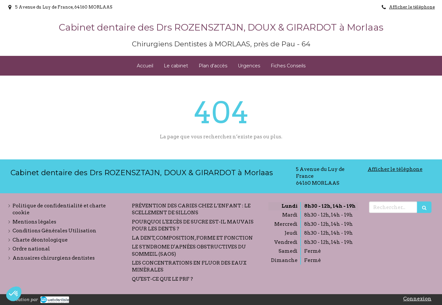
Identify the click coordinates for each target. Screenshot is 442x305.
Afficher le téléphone (412, 7)
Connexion (417, 299)
